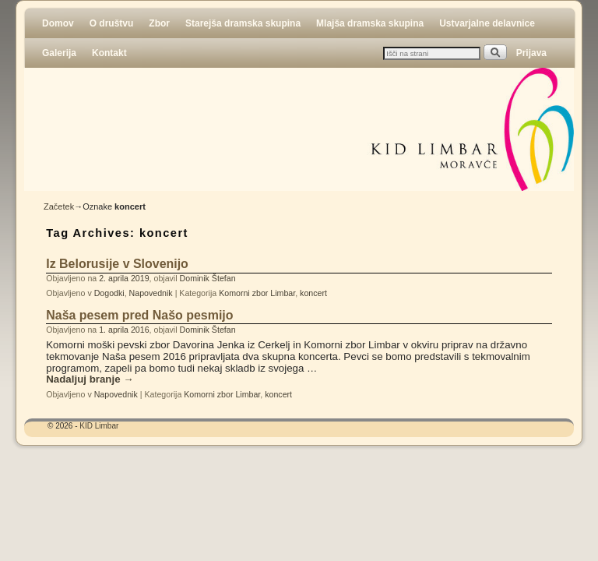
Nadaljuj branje (89, 379)
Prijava (531, 53)
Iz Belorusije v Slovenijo (117, 263)
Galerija (59, 53)
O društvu (112, 23)
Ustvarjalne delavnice (487, 23)
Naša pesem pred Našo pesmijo (139, 315)
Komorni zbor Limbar (257, 293)
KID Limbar (98, 426)
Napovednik (151, 293)
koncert (313, 293)
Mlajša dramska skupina (370, 23)
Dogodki (109, 293)
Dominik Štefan (208, 278)
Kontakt (109, 53)
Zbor (159, 23)
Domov (58, 23)
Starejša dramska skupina (243, 23)
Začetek (59, 206)
